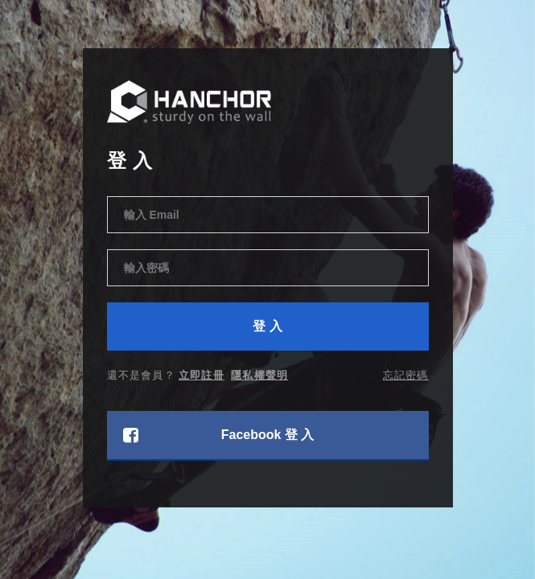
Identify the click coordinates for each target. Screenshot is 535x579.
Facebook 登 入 (219, 435)
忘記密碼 (406, 375)
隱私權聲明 (259, 375)
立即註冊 (201, 375)
